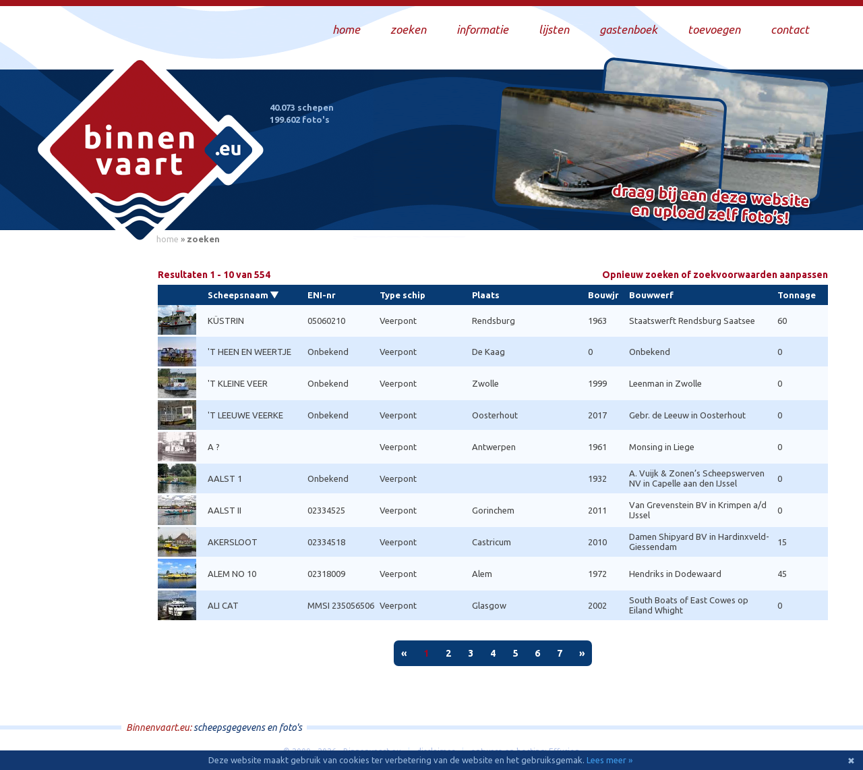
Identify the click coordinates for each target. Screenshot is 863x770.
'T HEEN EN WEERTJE (249, 351)
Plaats (486, 295)
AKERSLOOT (233, 542)
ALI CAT (223, 605)
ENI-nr (321, 295)
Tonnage (796, 295)
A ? (214, 446)
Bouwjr (603, 295)
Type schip (402, 295)
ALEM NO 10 (232, 573)
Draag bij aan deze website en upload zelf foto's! (711, 205)
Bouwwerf (651, 295)
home (167, 239)
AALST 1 (225, 478)
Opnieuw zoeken (715, 275)
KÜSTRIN (226, 320)
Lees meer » (609, 760)
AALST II (224, 510)
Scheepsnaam (238, 295)
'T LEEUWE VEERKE (245, 415)
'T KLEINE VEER (238, 383)
